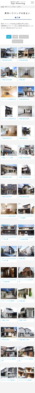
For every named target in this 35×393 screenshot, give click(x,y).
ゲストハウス (17, 41)
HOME (2, 6)
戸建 (15, 36)
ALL (9, 37)
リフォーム (23, 36)
